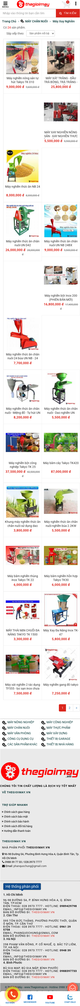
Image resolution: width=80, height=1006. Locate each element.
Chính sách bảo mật (16, 816)
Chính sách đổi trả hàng (18, 826)
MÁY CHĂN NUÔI (18, 727)
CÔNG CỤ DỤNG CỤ (20, 738)
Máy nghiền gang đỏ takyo (60, 684)
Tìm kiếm (67, 13)
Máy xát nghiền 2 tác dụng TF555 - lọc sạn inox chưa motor (22, 688)
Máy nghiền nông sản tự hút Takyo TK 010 (23, 80)
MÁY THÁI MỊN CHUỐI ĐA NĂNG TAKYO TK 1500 (22, 632)
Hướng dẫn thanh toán (17, 830)
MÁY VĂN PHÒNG (19, 733)
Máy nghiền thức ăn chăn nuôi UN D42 (22, 243)
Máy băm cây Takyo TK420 (61, 463)
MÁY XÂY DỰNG (57, 733)
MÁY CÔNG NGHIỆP (60, 722)
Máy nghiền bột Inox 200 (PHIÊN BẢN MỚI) (61, 297)
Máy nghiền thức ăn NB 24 (22, 186)
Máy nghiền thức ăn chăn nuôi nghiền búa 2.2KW (61, 523)
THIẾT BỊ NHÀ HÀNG (60, 744)
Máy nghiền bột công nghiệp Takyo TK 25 (22, 465)
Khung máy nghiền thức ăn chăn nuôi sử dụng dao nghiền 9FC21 (23, 525)
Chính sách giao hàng (17, 812)
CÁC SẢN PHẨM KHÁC (22, 744)
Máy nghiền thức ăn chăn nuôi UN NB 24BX (61, 243)
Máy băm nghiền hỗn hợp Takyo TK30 (61, 578)
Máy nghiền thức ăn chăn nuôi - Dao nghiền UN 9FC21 (61, 412)
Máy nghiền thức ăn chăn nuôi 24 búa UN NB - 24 (22, 356)
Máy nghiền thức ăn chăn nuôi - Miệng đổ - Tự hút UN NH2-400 (22, 412)
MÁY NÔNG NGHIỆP (20, 722)
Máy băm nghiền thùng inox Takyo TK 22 (22, 578)
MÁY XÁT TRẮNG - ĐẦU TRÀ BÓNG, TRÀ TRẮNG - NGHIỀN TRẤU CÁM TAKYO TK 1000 (60, 84)
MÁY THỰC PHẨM (58, 727)
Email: (26, 866)
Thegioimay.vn (43, 912)
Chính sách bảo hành (16, 821)
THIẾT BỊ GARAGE (58, 738)
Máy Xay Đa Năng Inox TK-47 (61, 632)
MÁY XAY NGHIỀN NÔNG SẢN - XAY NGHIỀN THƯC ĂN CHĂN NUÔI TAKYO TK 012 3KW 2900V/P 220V (61, 138)
